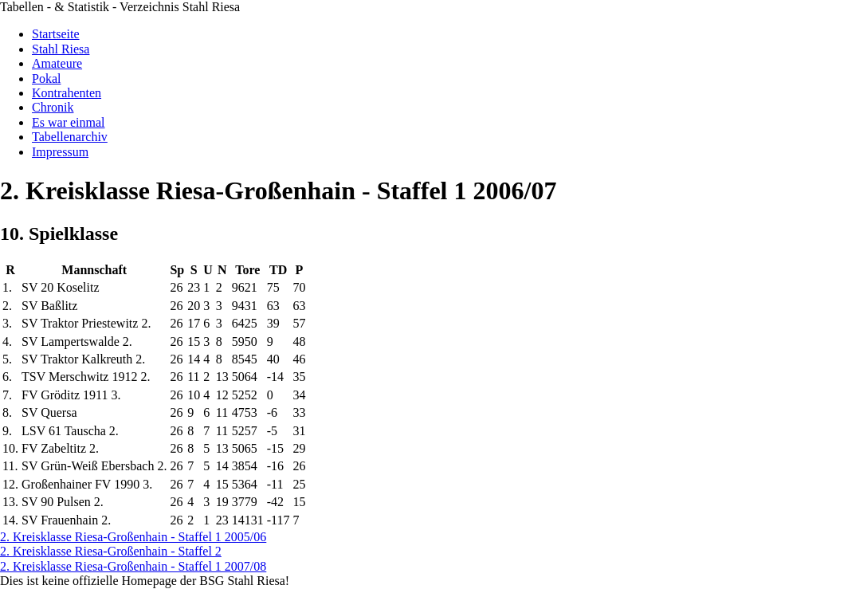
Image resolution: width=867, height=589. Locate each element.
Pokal (46, 78)
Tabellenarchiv (70, 136)
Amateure (57, 63)
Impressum (60, 152)
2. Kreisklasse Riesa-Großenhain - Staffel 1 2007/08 (133, 566)
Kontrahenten (66, 93)
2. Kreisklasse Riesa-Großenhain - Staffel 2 (111, 551)
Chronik (52, 107)
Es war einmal (68, 122)
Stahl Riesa (60, 49)
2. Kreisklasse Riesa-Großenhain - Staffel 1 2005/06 (133, 537)
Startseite (56, 34)
